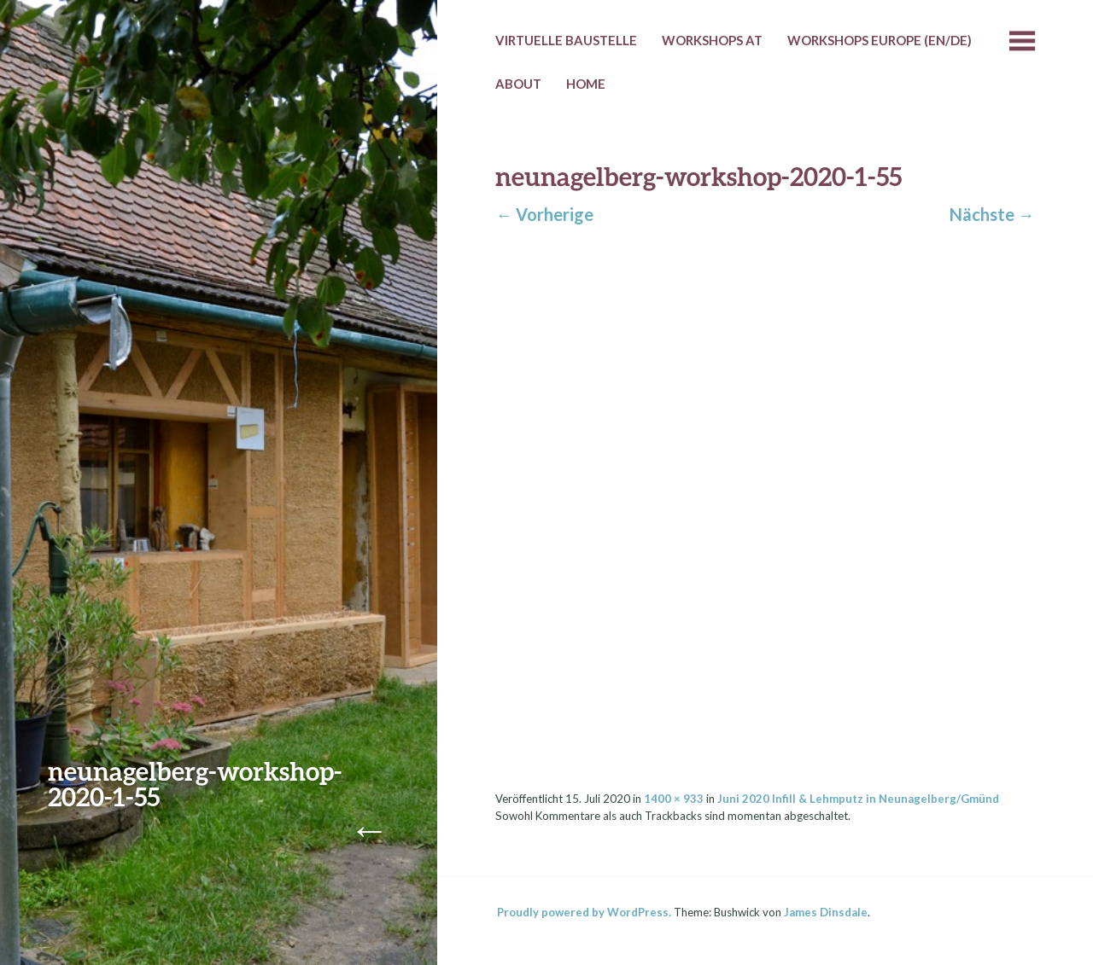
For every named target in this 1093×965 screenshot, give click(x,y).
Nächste (992, 214)
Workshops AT (712, 40)
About (518, 83)
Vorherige (544, 214)
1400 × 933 (674, 798)
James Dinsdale (826, 912)
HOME (585, 83)
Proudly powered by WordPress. (584, 912)
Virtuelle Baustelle (566, 40)
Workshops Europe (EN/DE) (879, 40)
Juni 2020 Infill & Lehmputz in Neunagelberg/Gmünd (858, 798)
